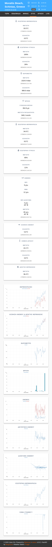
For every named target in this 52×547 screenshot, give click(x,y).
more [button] (33, 9)
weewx (34, 542)
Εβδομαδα (16, 13)
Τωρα (7, 13)
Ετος (33, 13)
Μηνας (26, 13)
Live (48, 13)
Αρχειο (41, 13)
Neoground (9, 544)
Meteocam (27, 542)
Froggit (27, 544)
